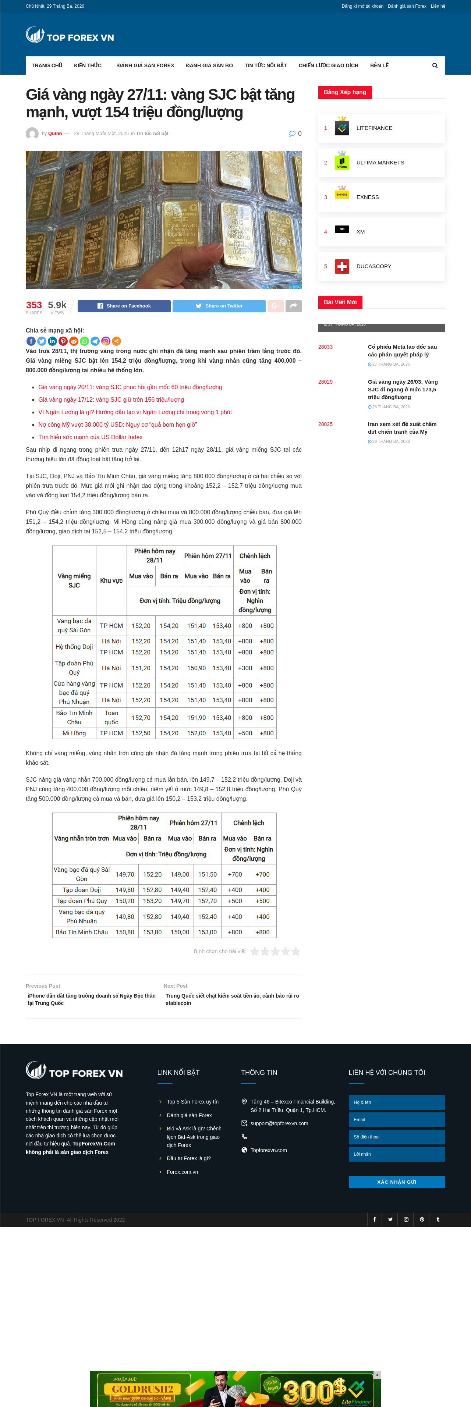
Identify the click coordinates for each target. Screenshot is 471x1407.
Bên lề (379, 65)
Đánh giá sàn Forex (407, 6)
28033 (325, 347)
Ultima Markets (380, 162)
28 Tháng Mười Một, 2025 (101, 133)
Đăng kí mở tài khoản (362, 6)
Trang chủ (47, 65)
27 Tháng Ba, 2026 (345, 324)
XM (361, 231)
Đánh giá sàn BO (209, 65)
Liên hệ (438, 6)
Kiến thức (88, 65)
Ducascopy (374, 266)
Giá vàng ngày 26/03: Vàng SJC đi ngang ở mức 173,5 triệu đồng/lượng (403, 389)
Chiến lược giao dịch (328, 65)
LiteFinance (375, 128)
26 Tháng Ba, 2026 (389, 407)
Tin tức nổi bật (266, 65)
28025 (325, 424)
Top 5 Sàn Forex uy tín (193, 1106)
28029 (325, 382)
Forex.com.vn (182, 1176)
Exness (368, 197)
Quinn (55, 133)
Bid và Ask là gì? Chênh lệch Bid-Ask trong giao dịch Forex (194, 1141)
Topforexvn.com (269, 1155)
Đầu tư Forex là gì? (189, 1163)
